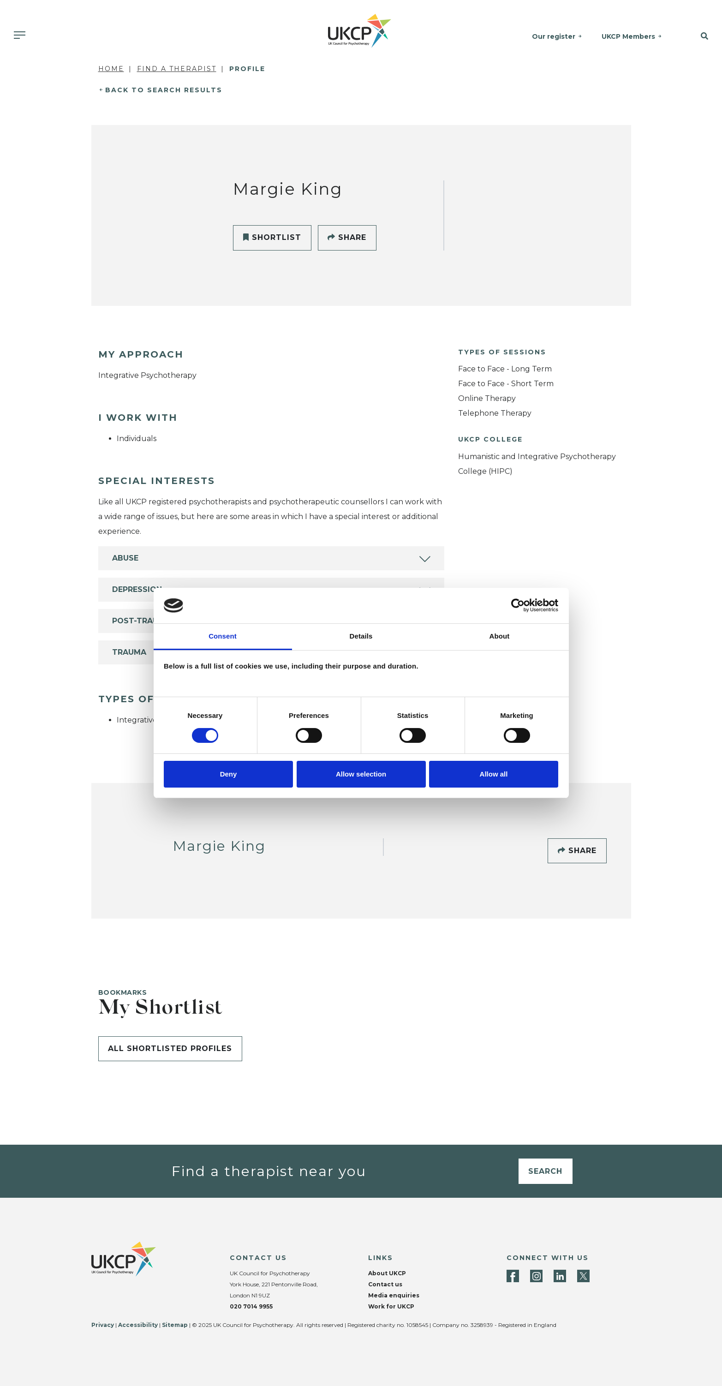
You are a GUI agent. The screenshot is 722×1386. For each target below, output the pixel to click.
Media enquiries (393, 1295)
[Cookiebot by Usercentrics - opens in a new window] (517, 605)
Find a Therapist (176, 69)
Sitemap (175, 1324)
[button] (697, 36)
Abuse (125, 558)
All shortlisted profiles (170, 1048)
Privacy (102, 1324)
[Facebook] (513, 1276)
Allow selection (361, 774)
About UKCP (387, 1273)
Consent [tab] (223, 636)
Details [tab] (361, 636)
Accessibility (138, 1324)
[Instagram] (536, 1276)
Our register (554, 36)
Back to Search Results (163, 90)
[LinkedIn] (560, 1276)
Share (347, 237)
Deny (228, 774)
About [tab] (499, 636)
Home (111, 69)
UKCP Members (629, 36)
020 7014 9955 (251, 1306)
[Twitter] (583, 1276)
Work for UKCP (391, 1306)
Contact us (385, 1284)
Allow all (494, 774)
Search (545, 1171)
